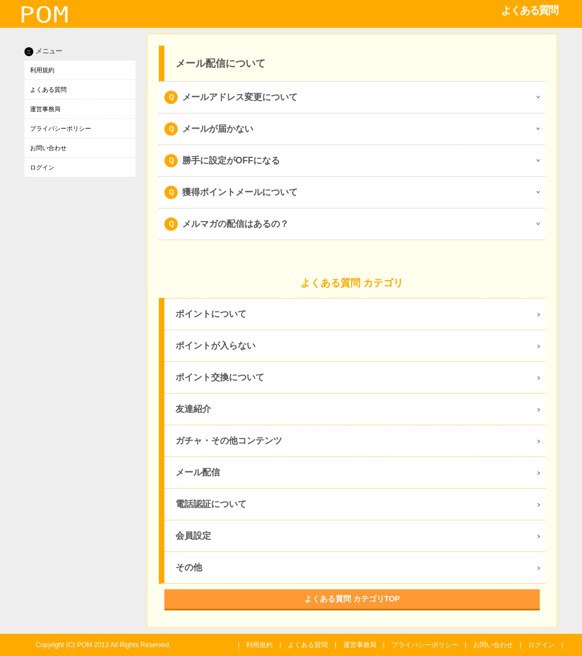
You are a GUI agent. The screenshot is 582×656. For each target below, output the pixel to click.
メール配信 (197, 472)
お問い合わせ (48, 148)
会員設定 (193, 535)
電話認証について (211, 504)
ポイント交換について (219, 377)
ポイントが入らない (215, 345)
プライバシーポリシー (60, 128)
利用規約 (42, 70)
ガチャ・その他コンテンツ (228, 440)
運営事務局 (45, 109)
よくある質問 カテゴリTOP (352, 598)
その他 (188, 567)
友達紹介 (193, 409)
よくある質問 (48, 89)
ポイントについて (211, 314)
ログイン (42, 167)
